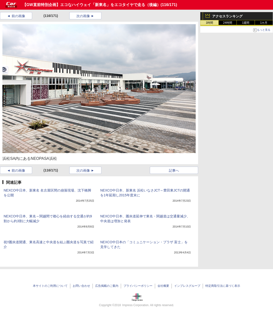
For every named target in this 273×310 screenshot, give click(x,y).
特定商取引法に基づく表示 (222, 286)
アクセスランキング (227, 16)
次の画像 (83, 16)
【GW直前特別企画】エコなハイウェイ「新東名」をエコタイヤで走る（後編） (91, 5)
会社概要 (163, 286)
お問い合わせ (81, 286)
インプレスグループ (187, 286)
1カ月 (264, 22)
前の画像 (18, 16)
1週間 (246, 22)
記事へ (174, 170)
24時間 (227, 22)
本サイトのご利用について (50, 286)
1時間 (209, 22)
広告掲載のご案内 (106, 286)
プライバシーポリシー (137, 286)
